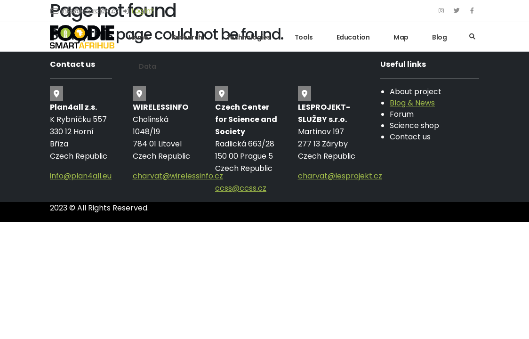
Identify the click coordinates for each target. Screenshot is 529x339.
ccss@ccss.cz (240, 188)
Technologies (248, 37)
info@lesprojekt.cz (90, 11)
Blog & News (412, 102)
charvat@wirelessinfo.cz (178, 175)
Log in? (143, 11)
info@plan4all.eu (81, 175)
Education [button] (353, 37)
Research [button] (187, 37)
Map (401, 37)
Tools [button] (304, 37)
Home (138, 37)
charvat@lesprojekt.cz (340, 175)
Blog (439, 37)
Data (147, 66)
